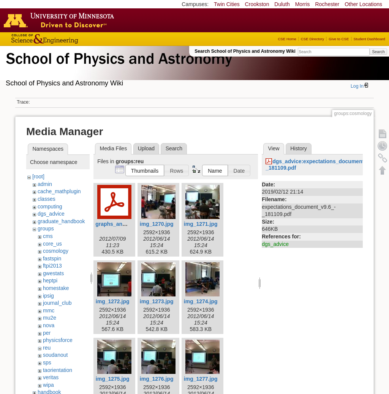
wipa (48, 385)
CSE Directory (312, 39)
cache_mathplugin (59, 191)
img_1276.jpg (157, 379)
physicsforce (58, 340)
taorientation (57, 370)
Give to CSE (339, 39)
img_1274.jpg (201, 301)
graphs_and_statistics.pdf (128, 224)
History (298, 148)
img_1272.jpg (113, 301)
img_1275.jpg (113, 379)
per (47, 333)
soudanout (55, 355)
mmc (48, 310)
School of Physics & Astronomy (118, 68)
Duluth (281, 4)
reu (47, 348)
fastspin (52, 258)
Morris (302, 4)
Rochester (327, 4)
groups (46, 228)
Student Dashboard (369, 39)
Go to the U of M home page (61, 20)
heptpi (50, 280)
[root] (38, 176)
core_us (52, 244)
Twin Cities (227, 4)
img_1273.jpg (157, 301)
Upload (146, 148)
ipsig (48, 296)
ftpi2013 (52, 266)
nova (48, 325)
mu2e (49, 318)
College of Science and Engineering (68, 39)
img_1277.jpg (201, 379)
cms (48, 236)
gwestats (53, 273)
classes (46, 199)
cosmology (55, 251)
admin (45, 184)
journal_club (57, 303)
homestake (56, 288)
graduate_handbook (61, 221)
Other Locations (363, 4)
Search (378, 51)
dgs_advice (51, 214)
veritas (51, 377)
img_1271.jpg (201, 224)
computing (50, 206)
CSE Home (287, 39)
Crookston (257, 4)
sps (47, 362)
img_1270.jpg (157, 224)
